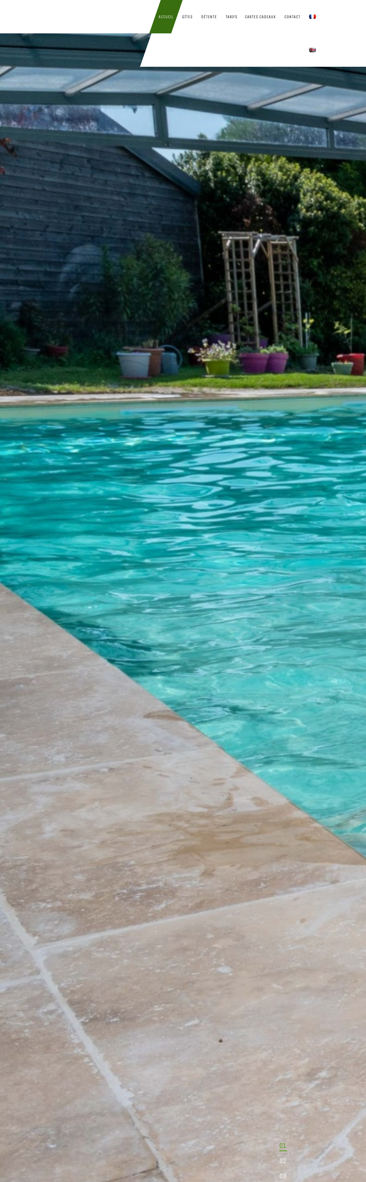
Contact (292, 16)
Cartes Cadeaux (260, 16)
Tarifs (231, 16)
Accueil (165, 16)
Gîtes (187, 16)
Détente (209, 16)
